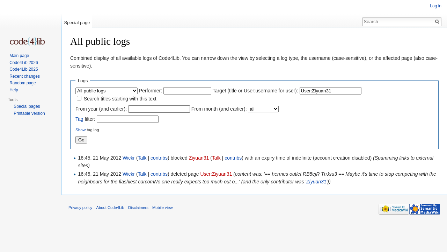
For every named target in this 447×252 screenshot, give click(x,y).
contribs (159, 158)
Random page (22, 82)
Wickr (129, 158)
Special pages (27, 106)
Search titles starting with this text (120, 99)
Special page (77, 22)
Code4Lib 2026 (23, 62)
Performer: (150, 90)
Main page (19, 55)
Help (13, 90)
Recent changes (24, 76)
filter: (85, 119)
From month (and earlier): (219, 109)
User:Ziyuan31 (216, 174)
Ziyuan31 (199, 158)
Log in (435, 6)
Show (80, 129)
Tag (79, 119)
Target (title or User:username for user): (255, 90)
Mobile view (162, 207)
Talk (142, 158)
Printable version (29, 113)
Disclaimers (138, 207)
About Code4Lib (110, 207)
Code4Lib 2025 (23, 69)
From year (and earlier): (101, 109)
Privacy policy (80, 207)
